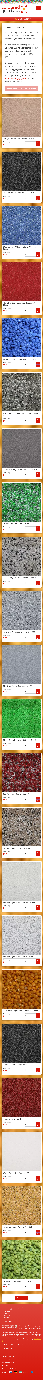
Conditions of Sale (7, 1359)
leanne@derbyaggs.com (16, 78)
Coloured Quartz (8, 1348)
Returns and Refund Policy (9, 1368)
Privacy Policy (6, 1365)
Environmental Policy (8, 1362)
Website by (28, 1372)
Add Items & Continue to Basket (21, 88)
